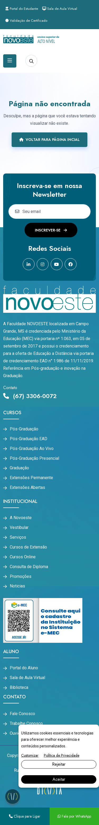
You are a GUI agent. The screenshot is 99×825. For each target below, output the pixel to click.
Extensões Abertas (27, 487)
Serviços (18, 537)
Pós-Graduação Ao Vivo (32, 448)
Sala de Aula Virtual (59, 8)
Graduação (19, 468)
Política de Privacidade (61, 755)
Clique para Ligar (24, 816)
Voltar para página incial (49, 139)
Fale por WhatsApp (74, 816)
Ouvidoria (18, 733)
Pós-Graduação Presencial (34, 458)
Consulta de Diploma (29, 566)
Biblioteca (19, 687)
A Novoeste (21, 517)
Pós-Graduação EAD (28, 438)
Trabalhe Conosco (26, 723)
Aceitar (59, 779)
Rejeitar (58, 764)
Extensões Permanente (31, 477)
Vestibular (19, 527)
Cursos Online (23, 557)
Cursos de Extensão (28, 547)
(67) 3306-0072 (30, 396)
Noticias (17, 586)
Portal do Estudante (21, 8)
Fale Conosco (22, 713)
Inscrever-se (51, 230)
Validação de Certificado (26, 20)
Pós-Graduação (24, 429)
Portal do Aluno (24, 668)
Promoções (20, 576)
